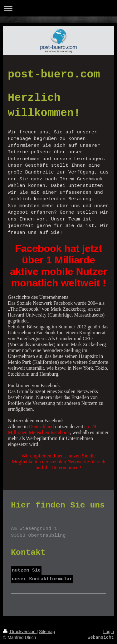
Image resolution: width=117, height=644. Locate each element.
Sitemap (47, 631)
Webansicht (101, 637)
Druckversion (20, 631)
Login (108, 631)
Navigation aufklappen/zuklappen (58, 8)
